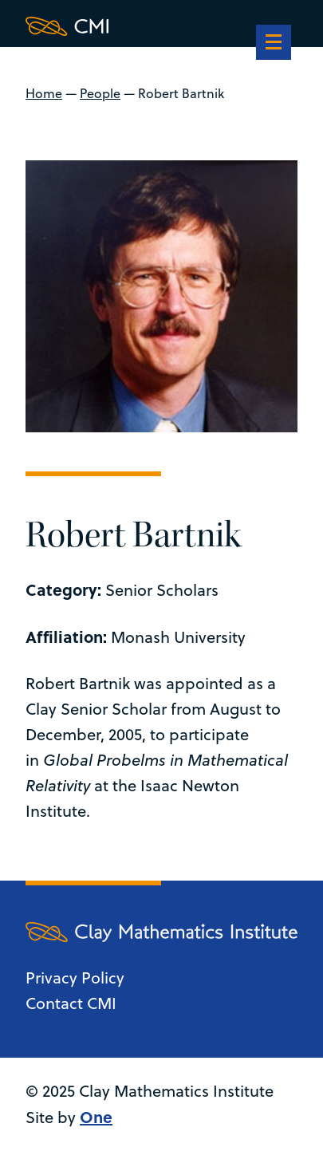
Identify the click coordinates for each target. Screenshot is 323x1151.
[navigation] (274, 44)
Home (44, 93)
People (100, 93)
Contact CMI (71, 1003)
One (96, 1116)
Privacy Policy (75, 977)
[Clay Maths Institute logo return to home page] (161, 26)
